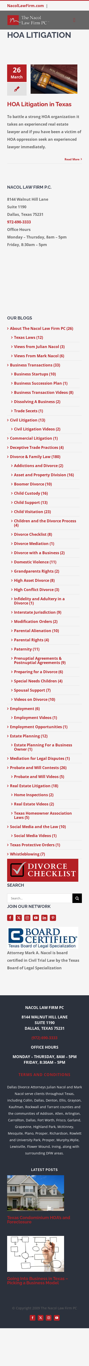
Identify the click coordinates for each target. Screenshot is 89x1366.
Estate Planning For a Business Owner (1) (43, 747)
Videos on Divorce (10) (34, 699)
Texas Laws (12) (28, 337)
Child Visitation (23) (32, 512)
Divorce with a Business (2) (39, 553)
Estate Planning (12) (28, 736)
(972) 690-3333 (44, 1037)
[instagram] (27, 918)
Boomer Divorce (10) (33, 484)
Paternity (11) (26, 649)
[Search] (77, 898)
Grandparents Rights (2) (36, 571)
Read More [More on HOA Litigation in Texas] (72, 159)
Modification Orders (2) (35, 621)
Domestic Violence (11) (35, 562)
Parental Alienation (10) (36, 631)
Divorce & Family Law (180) (35, 457)
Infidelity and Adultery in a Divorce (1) (39, 601)
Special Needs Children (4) (38, 681)
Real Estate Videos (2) (34, 804)
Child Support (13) (30, 502)
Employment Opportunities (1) (38, 727)
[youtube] (36, 918)
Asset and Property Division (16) (44, 475)
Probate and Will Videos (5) (39, 776)
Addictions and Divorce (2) (38, 466)
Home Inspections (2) (33, 795)
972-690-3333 (19, 222)
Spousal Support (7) (32, 690)
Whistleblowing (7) (27, 854)
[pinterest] (53, 918)
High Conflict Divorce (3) (36, 589)
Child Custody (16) (31, 493)
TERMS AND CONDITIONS (44, 1074)
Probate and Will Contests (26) (38, 768)
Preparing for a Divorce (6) (38, 672)
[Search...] (39, 898)
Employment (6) (25, 708)
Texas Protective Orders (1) (35, 845)
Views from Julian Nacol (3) (39, 347)
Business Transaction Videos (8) (43, 392)
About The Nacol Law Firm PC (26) (41, 328)
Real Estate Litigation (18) (34, 786)
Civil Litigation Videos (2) (37, 429)
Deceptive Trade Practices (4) (37, 447)
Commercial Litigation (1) (34, 438)
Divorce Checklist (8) (33, 534)
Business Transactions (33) (35, 365)
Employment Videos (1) (35, 717)
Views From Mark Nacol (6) (39, 356)
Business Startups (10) (35, 374)
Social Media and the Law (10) (38, 827)
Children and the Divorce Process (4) (45, 523)
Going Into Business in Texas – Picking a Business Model (37, 1280)
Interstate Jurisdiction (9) (37, 612)
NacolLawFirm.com (25, 5)
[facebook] (10, 918)
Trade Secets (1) (28, 411)
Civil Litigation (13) (27, 420)
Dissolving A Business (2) (37, 402)
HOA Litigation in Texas (39, 104)
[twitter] (19, 918)
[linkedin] (44, 918)
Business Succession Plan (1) (40, 383)
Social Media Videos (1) (35, 836)
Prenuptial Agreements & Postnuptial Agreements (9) (40, 660)
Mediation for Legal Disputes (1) (40, 758)
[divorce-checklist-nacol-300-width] (42, 860)
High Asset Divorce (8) (34, 580)
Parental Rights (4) (31, 640)
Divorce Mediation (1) (34, 543)
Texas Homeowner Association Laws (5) (43, 815)
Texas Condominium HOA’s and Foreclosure (38, 1219)
